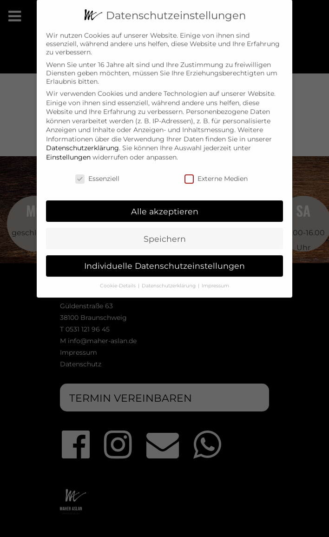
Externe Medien (216, 171)
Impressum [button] (215, 279)
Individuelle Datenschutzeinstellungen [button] (164, 259)
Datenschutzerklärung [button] (169, 279)
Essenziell (97, 171)
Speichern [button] (165, 232)
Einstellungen (68, 150)
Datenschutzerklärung (82, 141)
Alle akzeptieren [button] (164, 204)
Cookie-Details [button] (118, 279)
